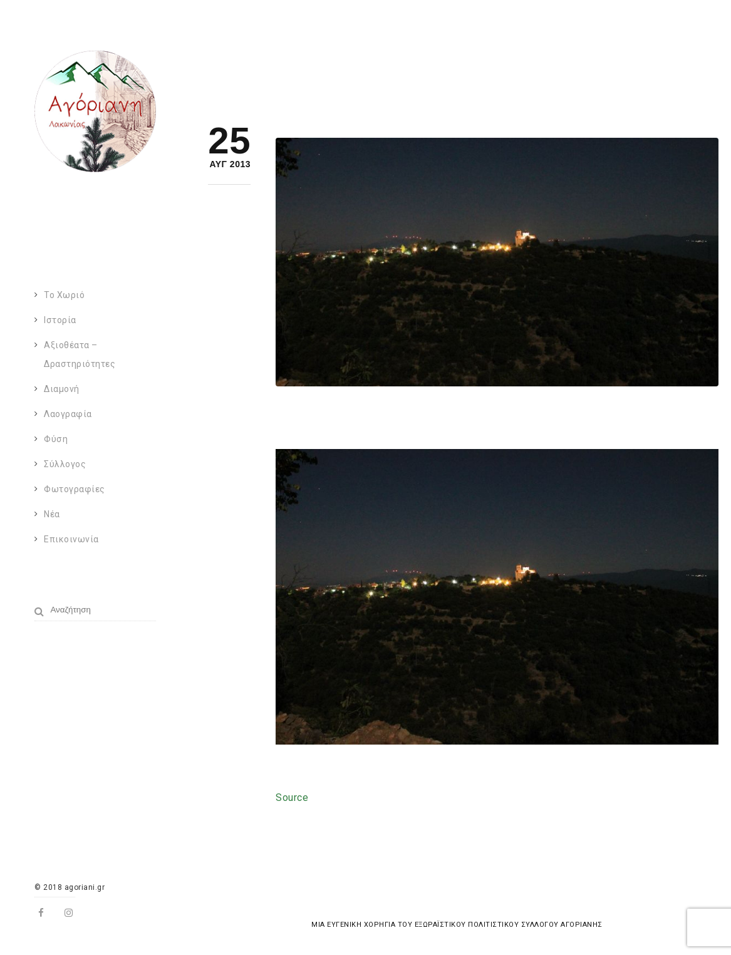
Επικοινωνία (71, 539)
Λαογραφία (68, 414)
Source (292, 797)
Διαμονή (62, 389)
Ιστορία (60, 320)
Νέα (52, 514)
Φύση (56, 439)
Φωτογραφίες (74, 489)
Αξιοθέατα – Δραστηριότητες (79, 354)
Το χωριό (64, 295)
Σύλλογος (65, 464)
